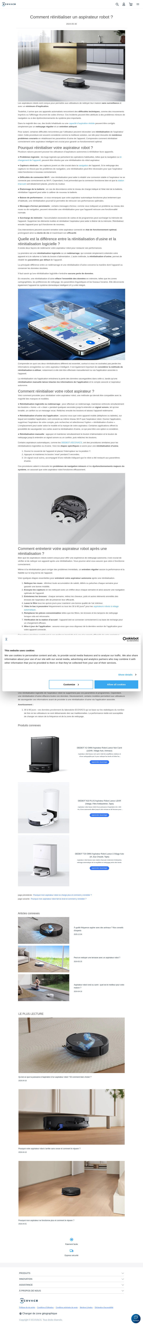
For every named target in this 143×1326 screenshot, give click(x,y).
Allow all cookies (116, 684)
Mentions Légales (86, 1307)
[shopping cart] (130, 4)
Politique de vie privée (27, 1307)
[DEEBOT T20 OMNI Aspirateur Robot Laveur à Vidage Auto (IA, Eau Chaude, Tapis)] (71, 860)
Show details (125, 674)
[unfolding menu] (123, 1273)
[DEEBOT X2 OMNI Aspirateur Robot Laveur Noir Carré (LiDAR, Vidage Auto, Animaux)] (71, 754)
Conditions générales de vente (67, 1307)
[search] (117, 4)
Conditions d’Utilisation (45, 1307)
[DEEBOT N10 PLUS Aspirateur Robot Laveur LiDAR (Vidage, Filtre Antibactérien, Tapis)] (71, 807)
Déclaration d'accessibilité (104, 1307)
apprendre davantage (99, 762)
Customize (71, 684)
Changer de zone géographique (38, 1313)
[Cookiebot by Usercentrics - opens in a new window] (125, 639)
